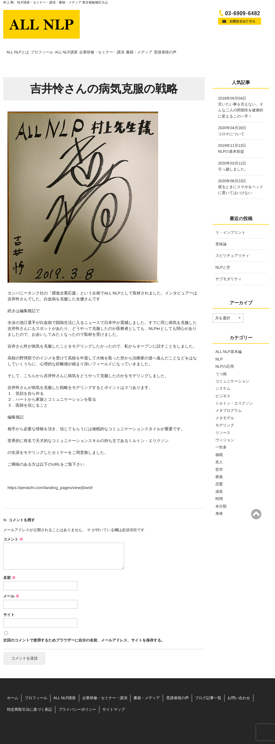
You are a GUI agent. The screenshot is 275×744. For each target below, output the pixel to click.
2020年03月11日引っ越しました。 (233, 152)
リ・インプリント (230, 218)
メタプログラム (228, 397)
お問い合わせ (238, 684)
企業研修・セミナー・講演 (152, 46)
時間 (219, 485)
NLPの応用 (224, 353)
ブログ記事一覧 (208, 684)
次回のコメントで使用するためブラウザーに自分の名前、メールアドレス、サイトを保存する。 (84, 626)
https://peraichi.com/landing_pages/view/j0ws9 (50, 474)
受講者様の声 (247, 46)
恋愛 (219, 470)
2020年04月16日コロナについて (232, 117)
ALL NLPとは (23, 46)
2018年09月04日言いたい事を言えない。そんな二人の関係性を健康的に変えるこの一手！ (240, 93)
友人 (219, 448)
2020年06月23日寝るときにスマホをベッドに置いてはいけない (240, 173)
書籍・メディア (206, 46)
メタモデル (224, 404)
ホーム (12, 684)
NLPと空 (222, 253)
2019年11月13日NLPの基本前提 (232, 135)
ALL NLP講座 (101, 46)
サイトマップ (113, 696)
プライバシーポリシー (77, 696)
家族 (219, 463)
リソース (222, 419)
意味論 (221, 230)
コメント (13, 525)
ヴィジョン (224, 426)
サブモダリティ (228, 265)
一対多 (221, 433)
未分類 (221, 492)
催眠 (219, 441)
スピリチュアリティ (232, 242)
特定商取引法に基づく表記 (29, 696)
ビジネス (222, 382)
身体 (219, 499)
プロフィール (62, 46)
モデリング (224, 411)
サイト (9, 601)
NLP (219, 345)
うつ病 (221, 360)
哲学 (219, 455)
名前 (9, 564)
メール (11, 582)
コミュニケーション (232, 367)
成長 (219, 477)
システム (222, 375)
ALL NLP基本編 (228, 338)
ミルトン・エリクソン (234, 389)
